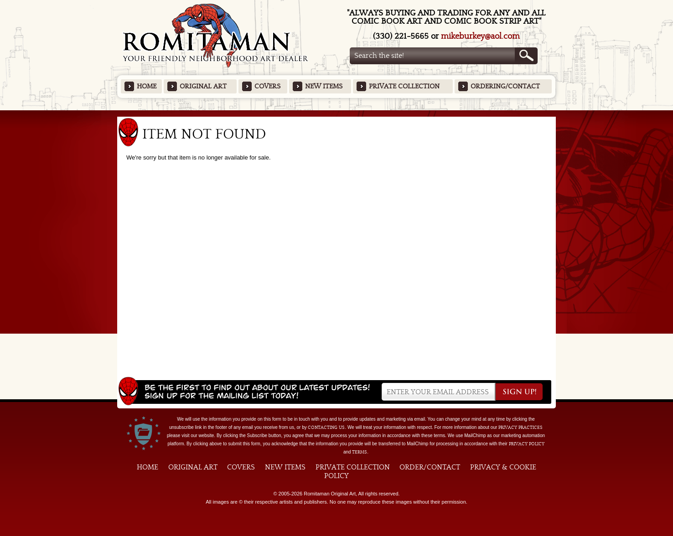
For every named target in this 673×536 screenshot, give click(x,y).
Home (146, 86)
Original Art (203, 86)
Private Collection (404, 86)
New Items (323, 86)
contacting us (326, 427)
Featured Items (336, 113)
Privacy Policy (526, 444)
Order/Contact (429, 467)
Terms (359, 452)
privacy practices (520, 427)
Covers (267, 86)
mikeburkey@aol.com (480, 36)
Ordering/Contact (505, 86)
